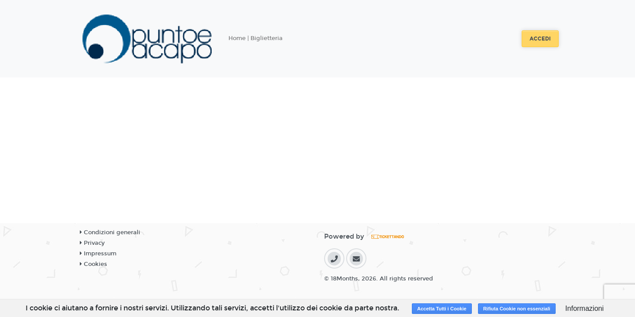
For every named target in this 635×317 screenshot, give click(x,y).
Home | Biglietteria (255, 38)
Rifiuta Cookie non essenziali (516, 308)
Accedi (540, 39)
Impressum (98, 253)
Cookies (93, 264)
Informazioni (584, 308)
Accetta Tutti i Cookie (442, 308)
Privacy (92, 243)
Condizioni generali (110, 232)
